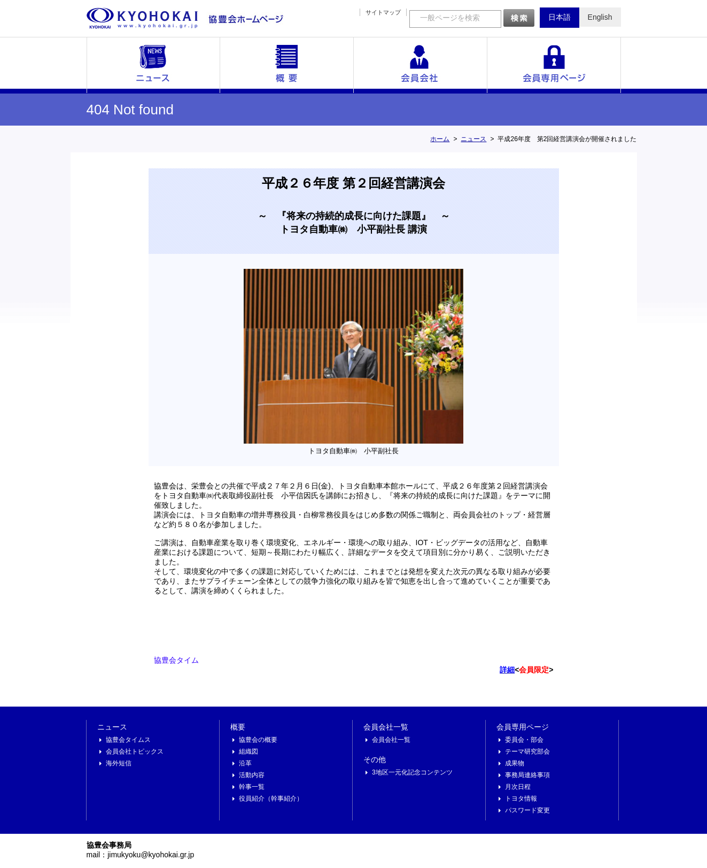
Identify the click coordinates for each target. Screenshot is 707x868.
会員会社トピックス (135, 751)
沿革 (245, 763)
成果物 (514, 763)
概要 (287, 65)
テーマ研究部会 (527, 751)
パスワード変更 (527, 810)
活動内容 (252, 775)
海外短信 (118, 763)
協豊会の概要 (258, 739)
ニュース (153, 65)
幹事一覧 (252, 786)
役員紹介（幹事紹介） (271, 798)
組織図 (248, 751)
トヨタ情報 (521, 798)
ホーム (439, 139)
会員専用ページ (554, 65)
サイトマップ (383, 12)
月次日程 (518, 786)
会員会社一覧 (420, 65)
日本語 (559, 17)
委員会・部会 (524, 739)
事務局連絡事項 (527, 775)
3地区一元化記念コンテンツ (412, 772)
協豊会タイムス (128, 739)
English (600, 17)
